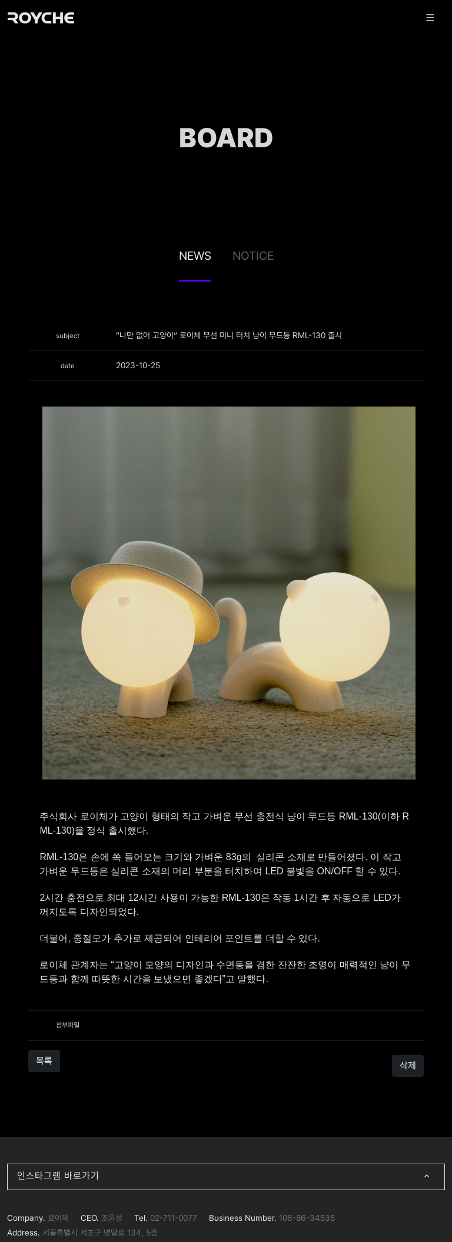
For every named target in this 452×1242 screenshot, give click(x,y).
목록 (44, 1060)
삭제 (408, 1065)
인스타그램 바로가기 (226, 1177)
